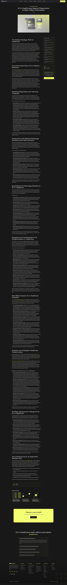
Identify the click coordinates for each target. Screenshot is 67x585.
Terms (55, 581)
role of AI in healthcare (16, 69)
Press (44, 574)
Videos (45, 567)
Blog (44, 565)
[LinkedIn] (14, 574)
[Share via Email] (49, 68)
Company (44, 1)
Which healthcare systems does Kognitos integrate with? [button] (33, 549)
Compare (45, 566)
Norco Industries (38, 566)
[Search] (59, 1)
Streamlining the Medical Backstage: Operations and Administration (48, 47)
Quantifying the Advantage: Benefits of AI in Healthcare (49, 50)
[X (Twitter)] (10, 574)
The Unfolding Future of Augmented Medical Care (48, 62)
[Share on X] (47, 68)
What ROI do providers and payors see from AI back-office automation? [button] (33, 552)
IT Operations (30, 571)
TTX (36, 565)
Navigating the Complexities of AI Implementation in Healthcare (48, 52)
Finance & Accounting (31, 565)
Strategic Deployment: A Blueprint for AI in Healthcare (49, 59)
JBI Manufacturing (38, 567)
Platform (21, 1)
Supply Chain (30, 570)
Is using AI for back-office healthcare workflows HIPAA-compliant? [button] (33, 546)
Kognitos (36, 355)
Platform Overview (23, 565)
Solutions (25, 1)
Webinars (45, 570)
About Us (53, 565)
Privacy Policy (51, 581)
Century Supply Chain (39, 570)
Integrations (22, 566)
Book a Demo (62, 1)
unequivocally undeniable (28, 460)
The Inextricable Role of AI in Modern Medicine (48, 43)
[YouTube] (12, 574)
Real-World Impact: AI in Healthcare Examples (48, 55)
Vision (52, 566)
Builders (35, 1)
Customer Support (30, 566)
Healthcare (29, 567)
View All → (37, 571)
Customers (30, 1)
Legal (57, 581)
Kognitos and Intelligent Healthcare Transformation (48, 57)
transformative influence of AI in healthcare (19, 299)
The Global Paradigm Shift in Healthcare (47, 40)
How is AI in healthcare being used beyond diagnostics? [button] (33, 538)
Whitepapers (45, 571)
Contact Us (53, 567)
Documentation (23, 567)
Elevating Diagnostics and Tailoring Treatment (48, 45)
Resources (39, 1)
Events (45, 575)
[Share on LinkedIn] (44, 68)
